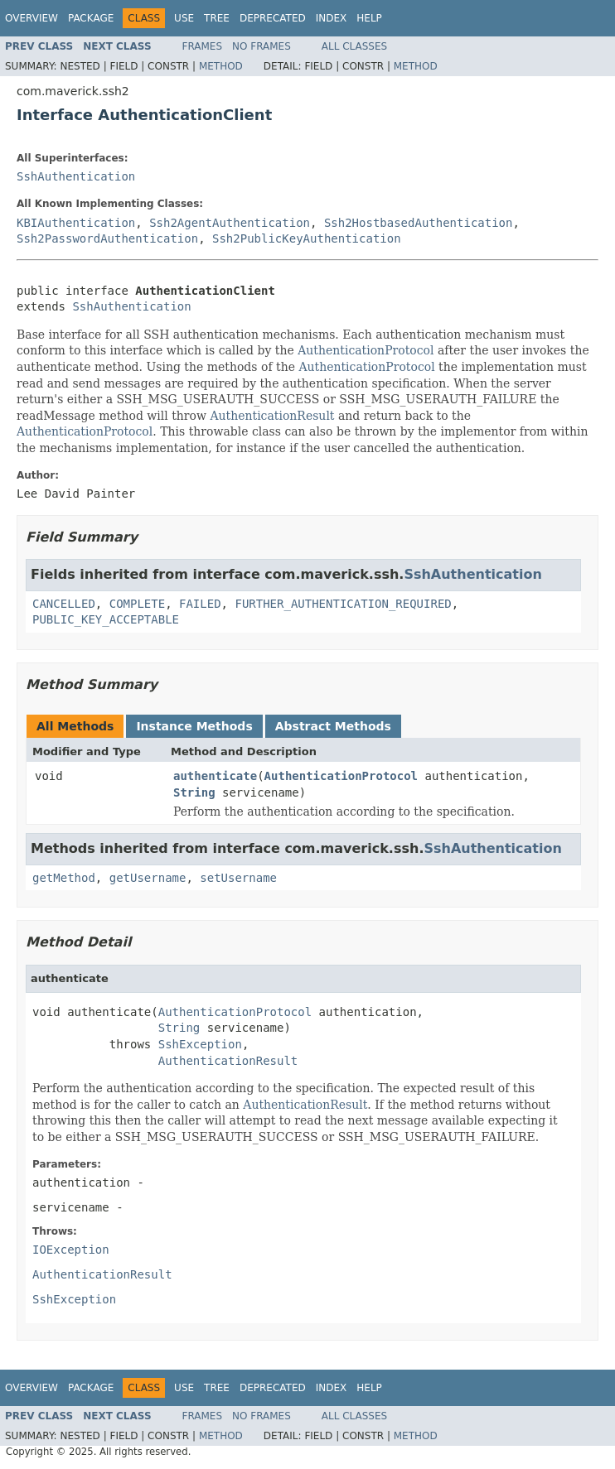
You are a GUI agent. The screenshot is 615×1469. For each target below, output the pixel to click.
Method (221, 66)
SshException (200, 1044)
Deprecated (273, 18)
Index (331, 18)
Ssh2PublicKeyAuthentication (306, 238)
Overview (31, 18)
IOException (70, 1249)
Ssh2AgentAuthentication (229, 222)
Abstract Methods (333, 726)
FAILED (200, 603)
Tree (217, 18)
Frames (202, 46)
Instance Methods (194, 726)
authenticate (215, 776)
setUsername (238, 877)
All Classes (354, 46)
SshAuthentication (76, 176)
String (194, 792)
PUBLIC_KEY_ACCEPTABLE (105, 619)
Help (369, 18)
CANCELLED (63, 603)
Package (91, 18)
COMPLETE (137, 603)
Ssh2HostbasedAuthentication (418, 222)
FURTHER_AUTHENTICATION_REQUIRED (343, 603)
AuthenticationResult (272, 415)
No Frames (261, 46)
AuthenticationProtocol (365, 350)
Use (184, 18)
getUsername (147, 877)
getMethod (63, 877)
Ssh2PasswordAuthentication (107, 238)
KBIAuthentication (76, 222)
